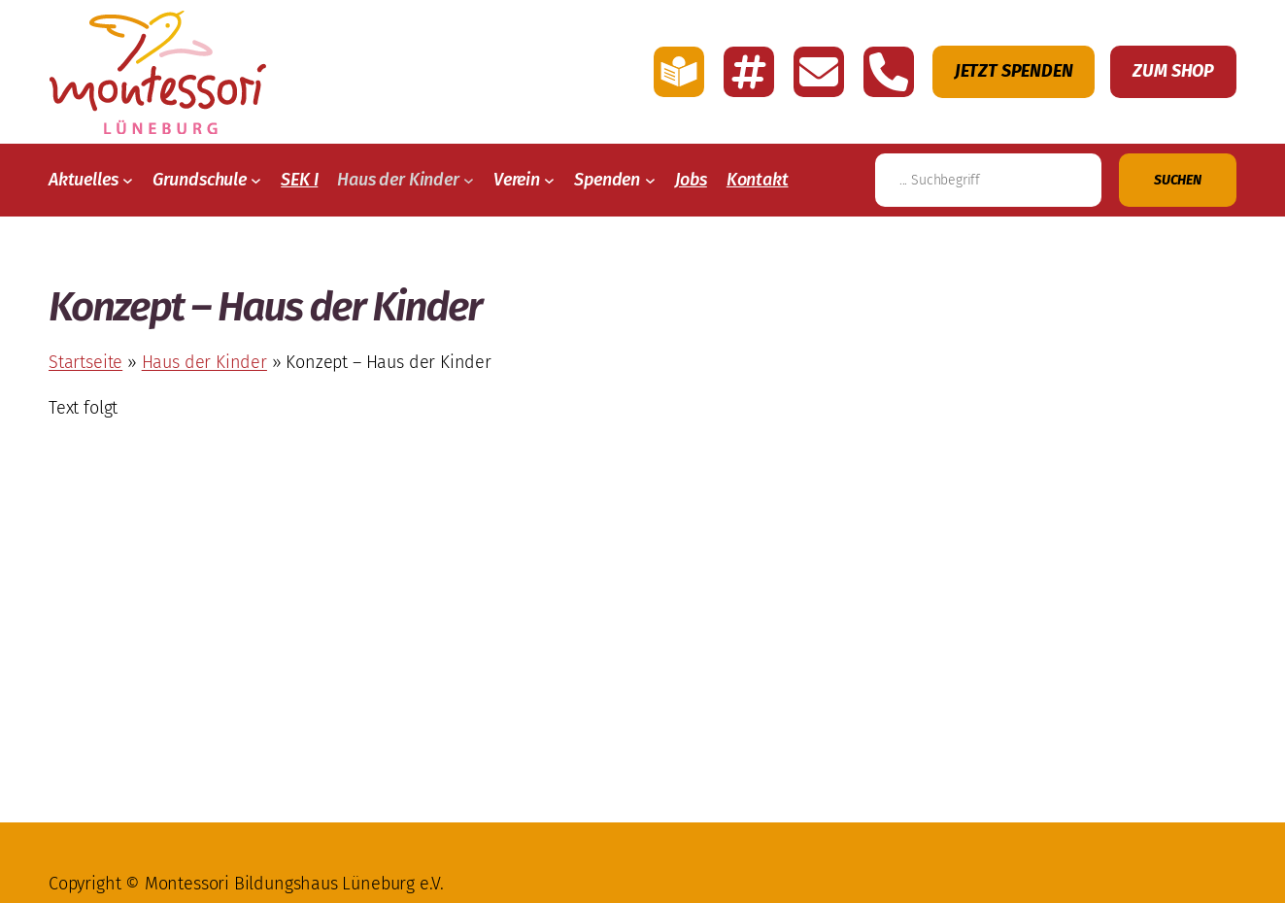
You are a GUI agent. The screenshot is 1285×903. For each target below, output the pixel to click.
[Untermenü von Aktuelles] (127, 180)
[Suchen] (1177, 180)
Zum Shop (1173, 71)
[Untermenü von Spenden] (650, 180)
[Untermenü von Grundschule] (256, 180)
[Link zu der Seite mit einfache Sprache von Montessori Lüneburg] (679, 72)
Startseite (85, 362)
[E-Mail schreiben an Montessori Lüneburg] (819, 72)
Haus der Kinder (204, 362)
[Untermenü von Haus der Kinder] (468, 180)
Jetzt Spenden (1014, 71)
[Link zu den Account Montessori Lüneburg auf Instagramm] (749, 72)
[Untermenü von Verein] (549, 180)
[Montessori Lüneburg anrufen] (888, 72)
